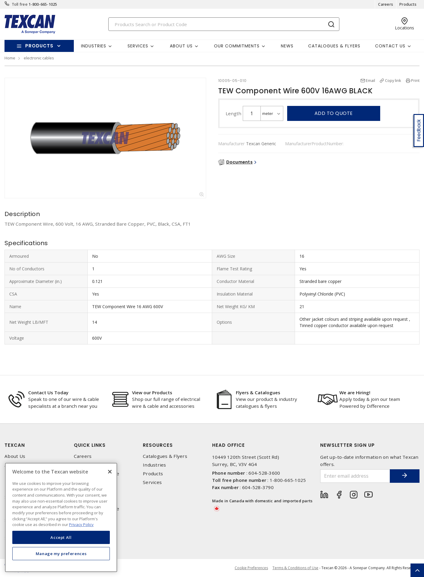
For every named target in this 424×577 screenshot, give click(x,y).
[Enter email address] (355, 476)
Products (407, 4)
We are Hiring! (354, 392)
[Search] (223, 24)
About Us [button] (181, 46)
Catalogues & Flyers (334, 46)
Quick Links (90, 445)
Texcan (15, 445)
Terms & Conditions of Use (295, 567)
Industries (154, 465)
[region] (61, 517)
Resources (158, 445)
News (287, 46)
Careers (385, 4)
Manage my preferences (61, 553)
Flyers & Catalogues (258, 392)
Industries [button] (93, 46)
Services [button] (138, 46)
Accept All (61, 537)
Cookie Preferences (251, 568)
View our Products (152, 392)
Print (415, 80)
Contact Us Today (48, 392)
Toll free (20, 4)
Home (10, 58)
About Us (15, 456)
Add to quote (333, 113)
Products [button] (39, 46)
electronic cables (39, 58)
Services (152, 482)
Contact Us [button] (390, 46)
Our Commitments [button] (237, 46)
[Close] (109, 471)
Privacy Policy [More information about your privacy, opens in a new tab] (81, 524)
